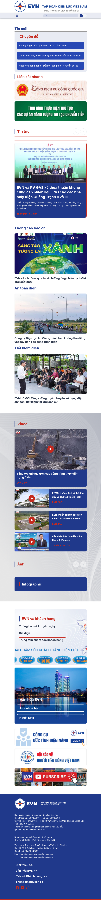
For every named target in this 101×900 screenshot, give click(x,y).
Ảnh (20, 564)
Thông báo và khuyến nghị (37, 626)
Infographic (32, 584)
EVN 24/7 (22, 482)
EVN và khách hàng (39, 618)
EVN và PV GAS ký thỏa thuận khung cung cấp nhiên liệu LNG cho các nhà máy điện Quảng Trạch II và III (49, 192)
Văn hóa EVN (31, 699)
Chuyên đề (29, 36)
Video (22, 424)
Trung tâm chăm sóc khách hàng (41, 640)
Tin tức (23, 131)
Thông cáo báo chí (31, 228)
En (84, 16)
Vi (81, 16)
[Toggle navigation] (17, 15)
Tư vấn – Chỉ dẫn (61, 545)
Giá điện (24, 633)
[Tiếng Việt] (51, 6)
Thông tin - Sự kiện (27, 213)
